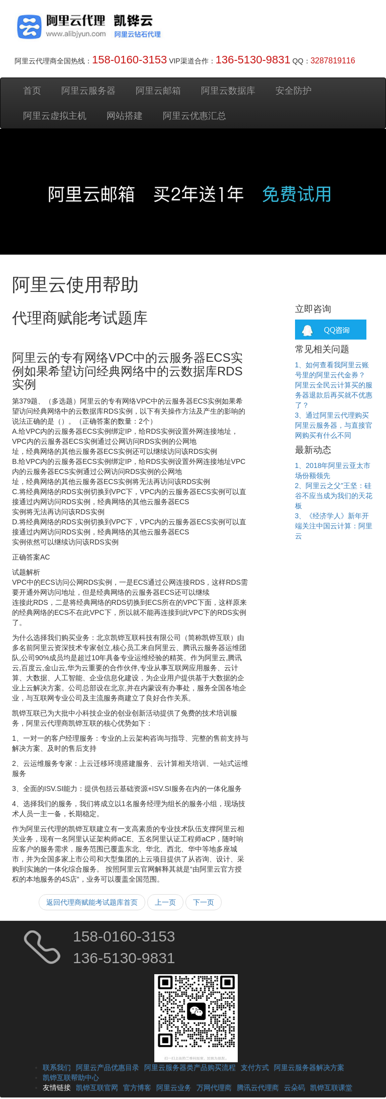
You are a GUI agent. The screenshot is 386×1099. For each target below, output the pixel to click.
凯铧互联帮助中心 (71, 1077)
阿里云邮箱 (158, 91)
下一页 (203, 902)
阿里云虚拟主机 (54, 116)
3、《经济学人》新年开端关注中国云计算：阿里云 (333, 526)
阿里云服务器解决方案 (309, 1067)
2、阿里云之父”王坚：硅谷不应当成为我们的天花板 (333, 496)
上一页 (165, 902)
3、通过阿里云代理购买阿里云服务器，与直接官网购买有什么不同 (333, 425)
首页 (32, 91)
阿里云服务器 (88, 91)
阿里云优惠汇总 (194, 116)
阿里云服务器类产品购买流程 (190, 1067)
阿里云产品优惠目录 (107, 1067)
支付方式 (255, 1067)
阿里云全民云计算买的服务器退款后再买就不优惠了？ (333, 395)
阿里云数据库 (228, 91)
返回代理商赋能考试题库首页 (92, 902)
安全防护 (293, 91)
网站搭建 (125, 116)
